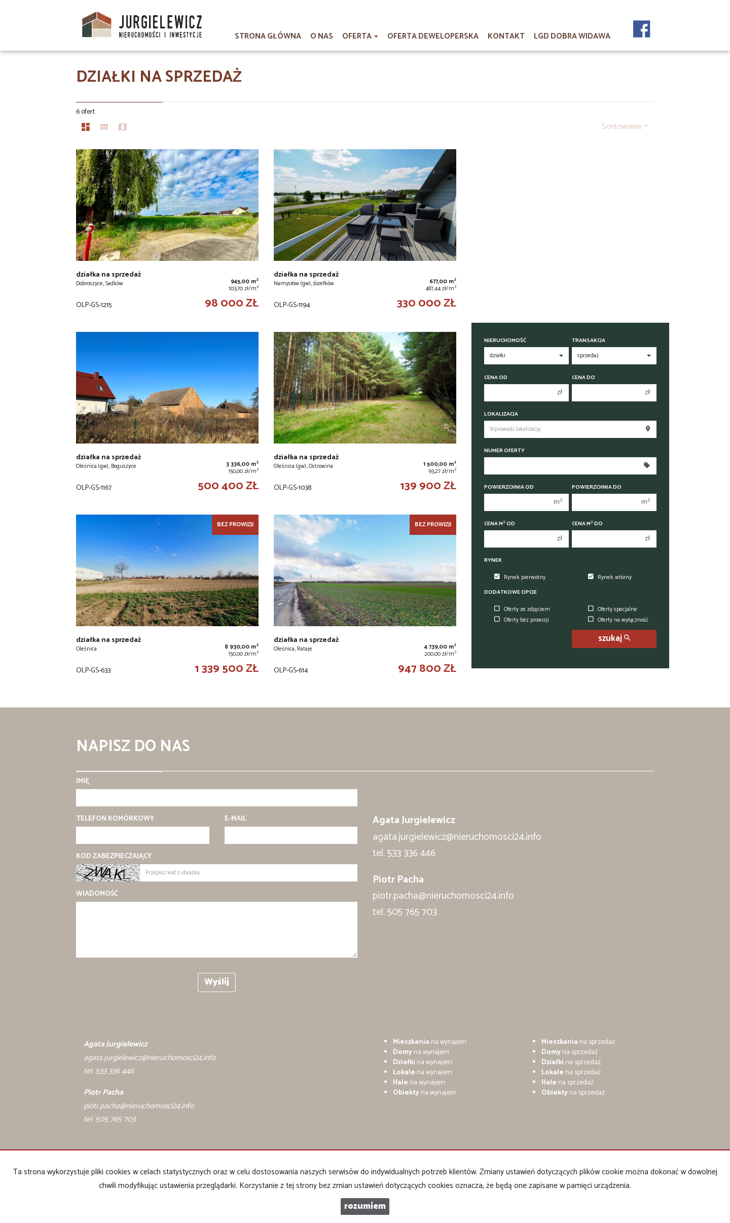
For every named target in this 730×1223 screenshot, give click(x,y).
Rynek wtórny (610, 577)
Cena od (495, 378)
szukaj (614, 639)
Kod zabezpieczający (114, 857)
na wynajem (429, 1042)
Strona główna (268, 36)
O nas (321, 36)
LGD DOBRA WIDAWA (572, 36)
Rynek (493, 560)
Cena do (583, 378)
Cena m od (499, 524)
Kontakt (506, 36)
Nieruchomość (505, 341)
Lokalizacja (501, 414)
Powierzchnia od (509, 487)
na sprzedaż (578, 1042)
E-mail (235, 819)
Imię (82, 781)
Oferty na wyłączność (618, 620)
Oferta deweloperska (433, 36)
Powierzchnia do (597, 487)
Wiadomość (97, 894)
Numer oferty (504, 451)
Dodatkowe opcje (510, 592)
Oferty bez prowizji (521, 620)
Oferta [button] (360, 36)
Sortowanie (625, 126)
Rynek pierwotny (519, 577)
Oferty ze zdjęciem (522, 609)
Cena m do (587, 524)
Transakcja (588, 341)
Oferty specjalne (612, 609)
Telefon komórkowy (115, 819)
